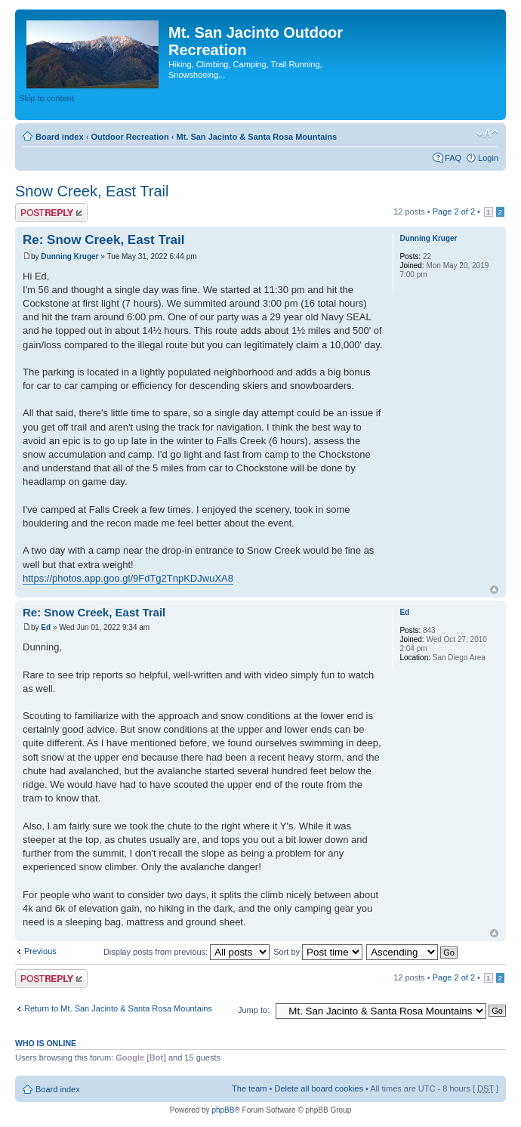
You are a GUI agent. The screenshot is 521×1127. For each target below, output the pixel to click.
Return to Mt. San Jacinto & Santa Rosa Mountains (118, 1008)
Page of (454, 211)
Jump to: (254, 1009)
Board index (59, 136)
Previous (40, 951)
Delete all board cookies (318, 1088)
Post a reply (51, 212)
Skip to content (46, 98)
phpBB (222, 1110)
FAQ (453, 157)
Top (494, 589)
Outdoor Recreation (129, 136)
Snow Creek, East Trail (91, 191)
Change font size (487, 133)
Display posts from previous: (186, 951)
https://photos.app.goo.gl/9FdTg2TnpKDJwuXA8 (128, 578)
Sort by (317, 951)
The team (249, 1088)
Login (488, 157)
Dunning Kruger (69, 256)
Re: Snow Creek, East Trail (103, 240)
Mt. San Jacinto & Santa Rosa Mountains (256, 136)
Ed (46, 627)
